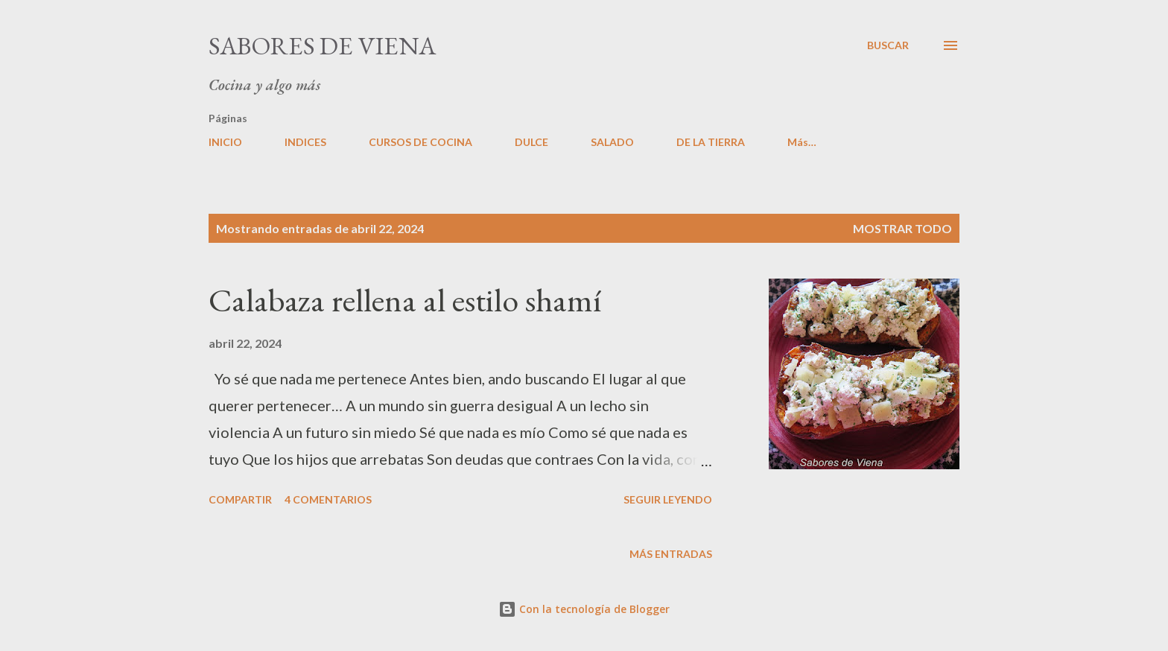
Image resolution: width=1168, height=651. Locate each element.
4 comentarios (328, 499)
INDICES (305, 142)
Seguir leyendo (667, 499)
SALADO (612, 142)
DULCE (531, 142)
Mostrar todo (902, 228)
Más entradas (670, 553)
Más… (801, 142)
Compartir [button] (240, 499)
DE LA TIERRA (710, 142)
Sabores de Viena (322, 45)
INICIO (225, 142)
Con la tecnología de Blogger (584, 609)
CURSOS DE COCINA (420, 142)
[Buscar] (888, 45)
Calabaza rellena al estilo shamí (405, 300)
